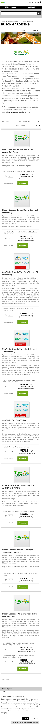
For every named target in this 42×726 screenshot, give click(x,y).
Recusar (35, 718)
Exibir (19, 121)
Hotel (31, 7)
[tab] (23, 30)
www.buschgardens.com (19, 112)
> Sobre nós (5, 692)
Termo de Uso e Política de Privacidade (25, 723)
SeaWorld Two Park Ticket (14, 420)
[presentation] (23, 30)
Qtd (6, 176)
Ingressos (10, 7)
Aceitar (25, 718)
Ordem (17, 125)
